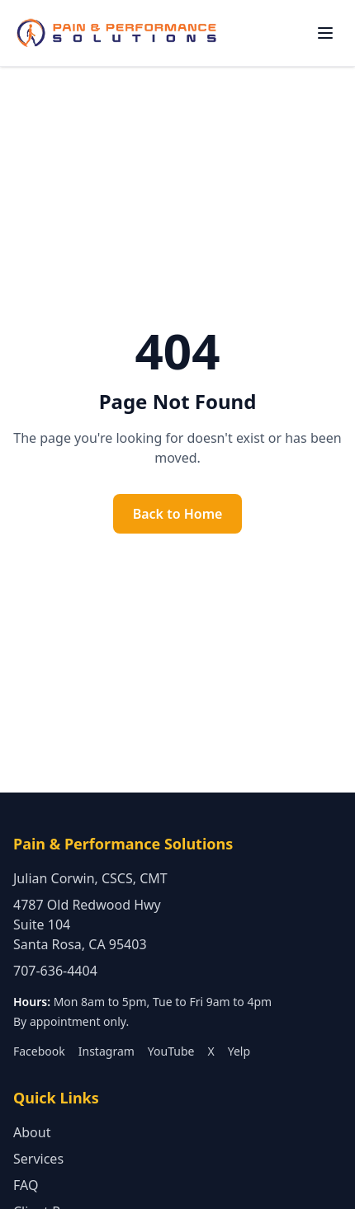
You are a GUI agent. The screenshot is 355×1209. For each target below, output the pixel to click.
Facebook (39, 1051)
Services (38, 1159)
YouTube (171, 1051)
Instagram (106, 1051)
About (31, 1132)
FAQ (25, 1185)
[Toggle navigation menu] (325, 32)
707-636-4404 (55, 971)
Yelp (239, 1051)
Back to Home (178, 514)
